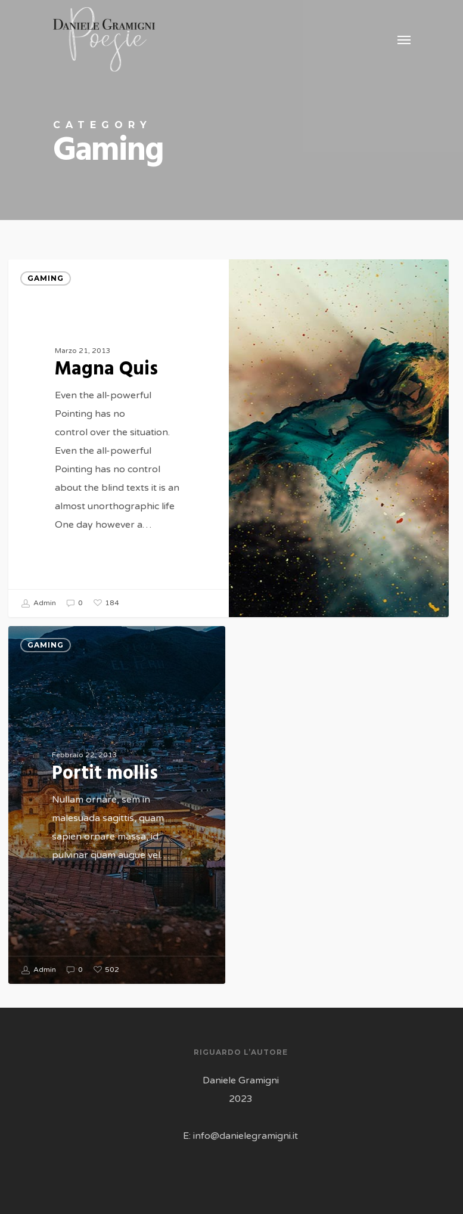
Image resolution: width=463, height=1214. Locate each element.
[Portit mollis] (116, 818)
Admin (38, 603)
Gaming (45, 278)
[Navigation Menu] (404, 39)
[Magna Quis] (118, 438)
